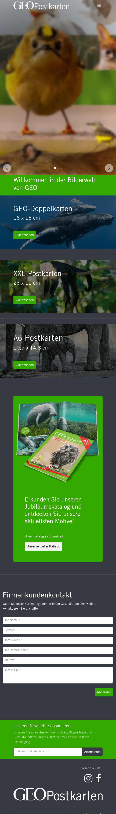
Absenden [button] (104, 692)
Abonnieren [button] (92, 752)
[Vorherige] (7, 168)
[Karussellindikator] (55, 168)
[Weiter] (109, 168)
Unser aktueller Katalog (43, 546)
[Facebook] (98, 778)
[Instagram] (88, 778)
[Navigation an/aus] (99, 5)
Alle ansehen (24, 235)
